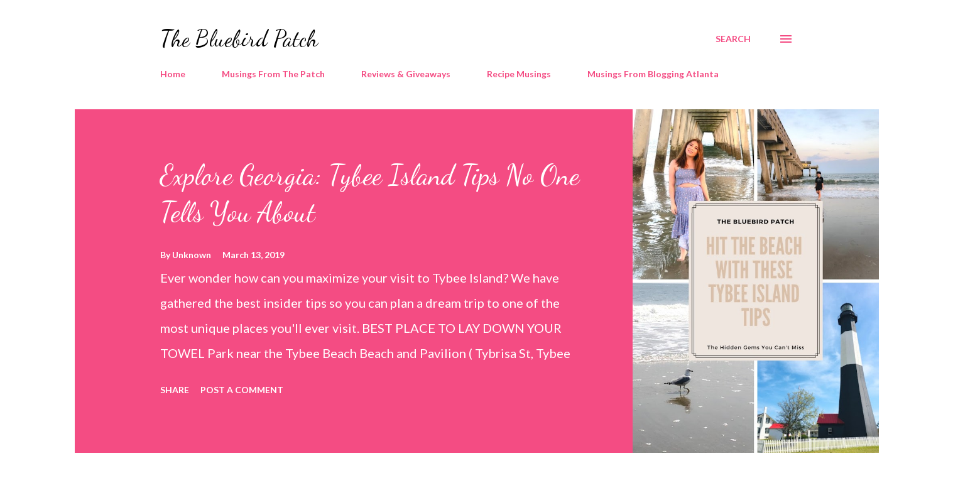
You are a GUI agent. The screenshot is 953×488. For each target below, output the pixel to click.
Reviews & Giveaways (405, 73)
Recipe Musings (519, 73)
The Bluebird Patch (239, 38)
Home (172, 73)
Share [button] (174, 389)
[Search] (733, 39)
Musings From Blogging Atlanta (653, 73)
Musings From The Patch (273, 73)
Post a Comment (241, 389)
